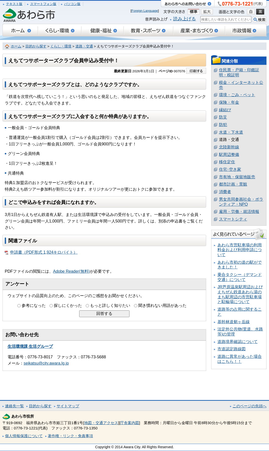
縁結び (225, 110)
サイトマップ (68, 406)
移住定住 (227, 162)
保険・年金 (229, 102)
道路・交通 (84, 46)
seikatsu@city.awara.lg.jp (46, 363)
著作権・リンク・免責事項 (70, 436)
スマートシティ (233, 219)
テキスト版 (14, 4)
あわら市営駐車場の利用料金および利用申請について (239, 250)
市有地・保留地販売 (237, 177)
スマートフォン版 (43, 4)
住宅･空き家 (230, 169)
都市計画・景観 (233, 184)
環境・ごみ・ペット (237, 95)
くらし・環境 (60, 46)
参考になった (34, 305)
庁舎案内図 (129, 423)
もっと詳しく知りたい (110, 305)
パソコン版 (72, 4)
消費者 (225, 192)
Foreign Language (144, 11)
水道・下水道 (231, 132)
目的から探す (36, 46)
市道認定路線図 (231, 349)
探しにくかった (68, 305)
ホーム (16, 46)
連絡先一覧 (14, 406)
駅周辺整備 (229, 154)
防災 (223, 117)
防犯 (223, 125)
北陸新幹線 (229, 147)
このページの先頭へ (249, 406)
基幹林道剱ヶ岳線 (233, 322)
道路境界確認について (237, 342)
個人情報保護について (24, 436)
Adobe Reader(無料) (71, 271)
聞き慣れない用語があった (162, 305)
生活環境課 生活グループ (30, 346)
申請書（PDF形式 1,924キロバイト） (41, 252)
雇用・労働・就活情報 (239, 211)
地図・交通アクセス (101, 423)
